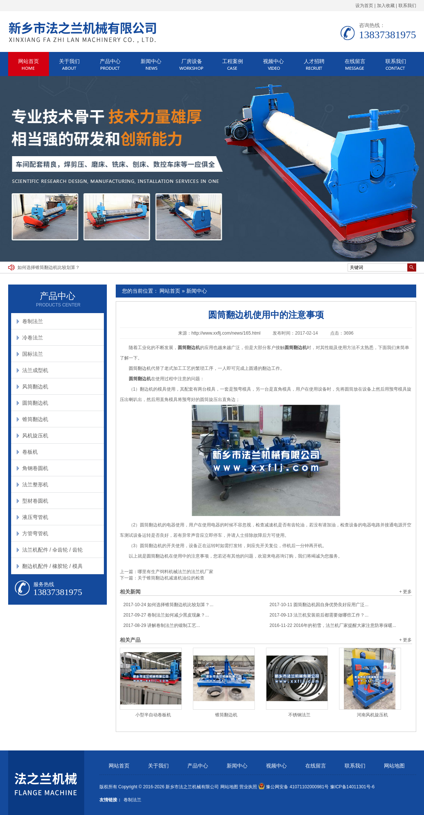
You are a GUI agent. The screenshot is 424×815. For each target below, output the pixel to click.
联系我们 (407, 5)
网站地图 (394, 766)
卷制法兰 (32, 321)
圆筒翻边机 (140, 368)
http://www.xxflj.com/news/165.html (225, 333)
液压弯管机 (35, 517)
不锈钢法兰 (299, 714)
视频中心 (273, 61)
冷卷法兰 (32, 338)
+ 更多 (405, 591)
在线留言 (355, 61)
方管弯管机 (35, 533)
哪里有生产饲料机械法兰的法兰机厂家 (175, 571)
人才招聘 (314, 61)
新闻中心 (151, 61)
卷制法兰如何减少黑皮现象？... (166, 615)
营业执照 (248, 786)
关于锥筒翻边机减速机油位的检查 (171, 578)
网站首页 (28, 61)
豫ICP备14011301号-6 (352, 786)
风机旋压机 (35, 435)
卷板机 (30, 452)
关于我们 (69, 61)
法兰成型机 (35, 370)
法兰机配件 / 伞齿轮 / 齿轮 (52, 550)
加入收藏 (386, 5)
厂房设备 (191, 61)
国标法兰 (32, 354)
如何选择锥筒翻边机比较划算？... (169, 604)
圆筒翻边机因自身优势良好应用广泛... (319, 604)
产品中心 (110, 61)
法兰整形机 (35, 484)
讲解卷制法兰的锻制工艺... (162, 625)
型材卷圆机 (35, 501)
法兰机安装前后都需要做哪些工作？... (319, 615)
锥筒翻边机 (226, 714)
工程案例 (232, 61)
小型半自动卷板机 (153, 714)
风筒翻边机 (35, 387)
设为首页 (364, 5)
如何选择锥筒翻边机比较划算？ (48, 267)
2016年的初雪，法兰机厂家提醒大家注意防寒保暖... (333, 625)
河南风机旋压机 (372, 714)
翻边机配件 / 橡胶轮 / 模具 (52, 566)
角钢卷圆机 (35, 468)
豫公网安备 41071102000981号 (293, 786)
